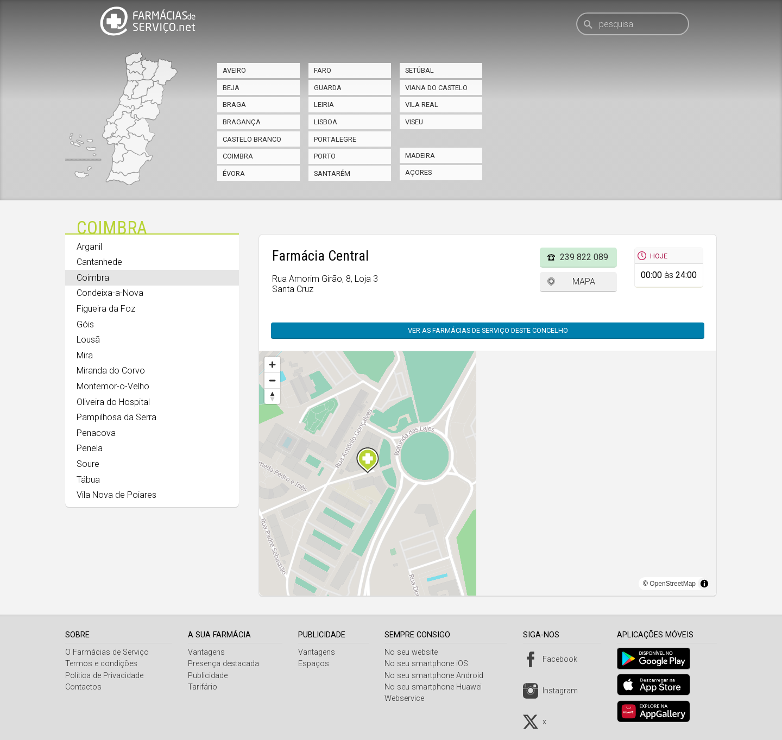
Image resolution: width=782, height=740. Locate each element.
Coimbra (238, 156)
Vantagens (208, 652)
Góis (85, 324)
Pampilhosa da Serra (116, 417)
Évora (234, 173)
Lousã (88, 339)
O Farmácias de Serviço (107, 652)
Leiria (324, 104)
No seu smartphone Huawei (437, 687)
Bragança (242, 122)
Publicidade (209, 675)
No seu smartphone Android (438, 675)
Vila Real (421, 104)
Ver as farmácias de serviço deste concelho (488, 330)
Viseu (414, 122)
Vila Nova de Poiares (116, 495)
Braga (234, 104)
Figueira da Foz (106, 308)
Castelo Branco (252, 139)
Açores (418, 172)
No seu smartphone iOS (430, 663)
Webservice (408, 698)
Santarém (332, 173)
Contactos (83, 687)
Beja (231, 88)
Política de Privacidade (104, 675)
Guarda (328, 88)
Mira (85, 355)
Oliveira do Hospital (113, 402)
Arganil (89, 247)
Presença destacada (225, 663)
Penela (90, 448)
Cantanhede (99, 262)
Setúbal (419, 70)
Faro (322, 70)
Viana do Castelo (436, 88)
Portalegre (335, 139)
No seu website (415, 652)
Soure (88, 464)
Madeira (420, 155)
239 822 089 (584, 257)
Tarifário (204, 687)
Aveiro (234, 70)
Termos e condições (101, 663)
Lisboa (325, 122)
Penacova (96, 433)
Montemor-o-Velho (113, 386)
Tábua (88, 480)
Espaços (316, 663)
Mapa (583, 281)
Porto (325, 156)
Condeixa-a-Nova (110, 293)
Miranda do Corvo (111, 370)
